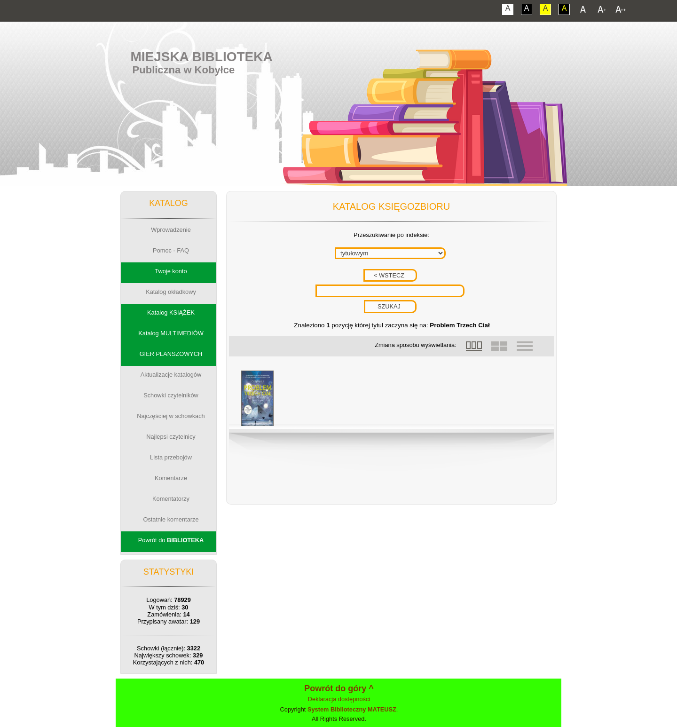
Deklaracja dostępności (339, 699)
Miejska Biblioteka (201, 56)
